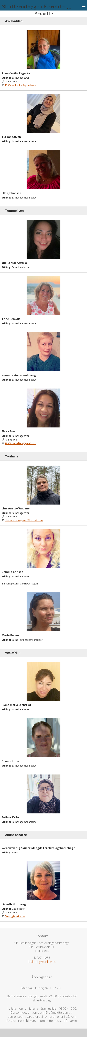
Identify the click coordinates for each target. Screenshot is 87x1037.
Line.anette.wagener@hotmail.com (24, 520)
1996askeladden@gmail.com (20, 85)
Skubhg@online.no (15, 916)
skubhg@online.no (43, 962)
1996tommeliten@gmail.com (20, 443)
